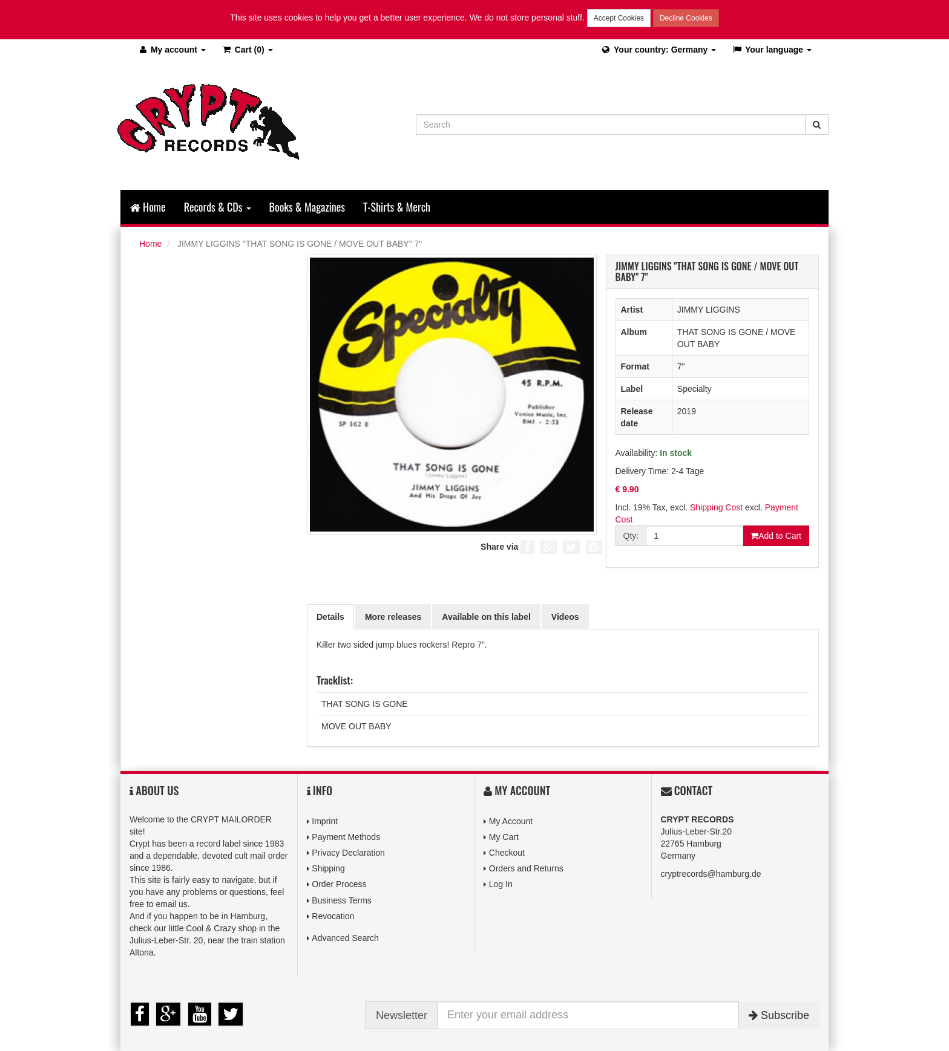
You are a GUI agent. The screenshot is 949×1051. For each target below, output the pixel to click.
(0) (247, 49)
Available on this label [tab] (486, 617)
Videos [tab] (565, 617)
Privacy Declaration (348, 852)
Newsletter (401, 1015)
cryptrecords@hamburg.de (711, 874)
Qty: (631, 536)
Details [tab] (330, 617)
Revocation (333, 916)
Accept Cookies (619, 18)
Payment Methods (346, 837)
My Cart (504, 837)
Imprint (325, 821)
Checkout (507, 852)
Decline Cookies (686, 18)
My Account (511, 821)
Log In (501, 884)
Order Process (339, 884)
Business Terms (342, 900)
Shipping (328, 868)
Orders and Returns (526, 868)
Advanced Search (345, 938)
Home (148, 207)
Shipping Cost (716, 507)
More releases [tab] (393, 617)
